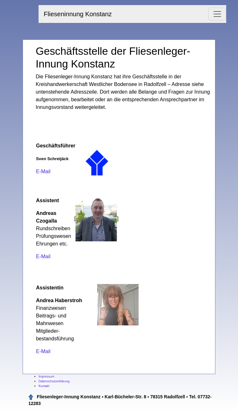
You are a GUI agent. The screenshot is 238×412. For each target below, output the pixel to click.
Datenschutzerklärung (54, 381)
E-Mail (43, 171)
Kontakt (44, 386)
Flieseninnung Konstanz (78, 14)
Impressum (46, 376)
